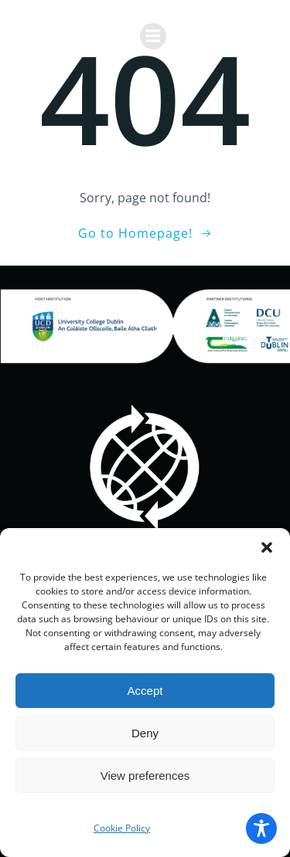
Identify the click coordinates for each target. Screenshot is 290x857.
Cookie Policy (122, 828)
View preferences (145, 775)
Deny (145, 733)
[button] (267, 547)
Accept (145, 690)
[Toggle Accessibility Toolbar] (261, 828)
